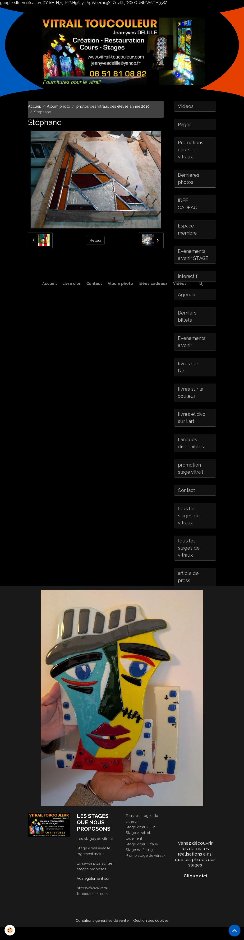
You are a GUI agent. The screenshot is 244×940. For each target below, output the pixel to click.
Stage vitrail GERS (141, 840)
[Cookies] (10, 930)
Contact (94, 283)
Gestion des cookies (151, 933)
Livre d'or (71, 283)
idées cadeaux (153, 283)
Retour (96, 240)
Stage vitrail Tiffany (142, 857)
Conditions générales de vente (102, 933)
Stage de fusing (139, 862)
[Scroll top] (234, 930)
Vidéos (180, 283)
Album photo (120, 283)
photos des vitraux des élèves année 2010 (113, 106)
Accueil (49, 283)
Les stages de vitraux (95, 851)
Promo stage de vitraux (146, 868)
